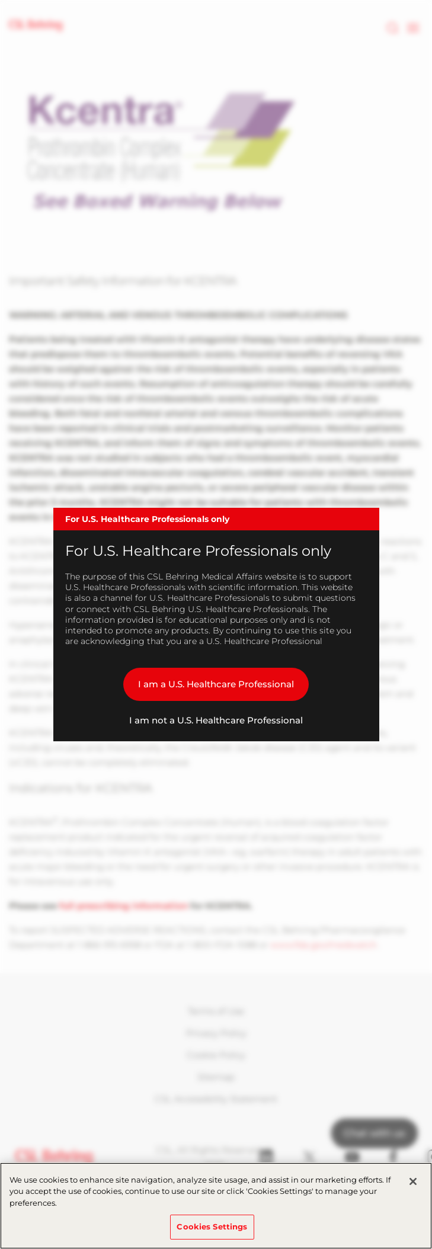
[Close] (413, 1181)
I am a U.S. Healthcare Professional (216, 684)
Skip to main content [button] (0, 0)
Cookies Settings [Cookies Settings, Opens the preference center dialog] (212, 1226)
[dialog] (216, 624)
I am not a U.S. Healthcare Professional (216, 720)
